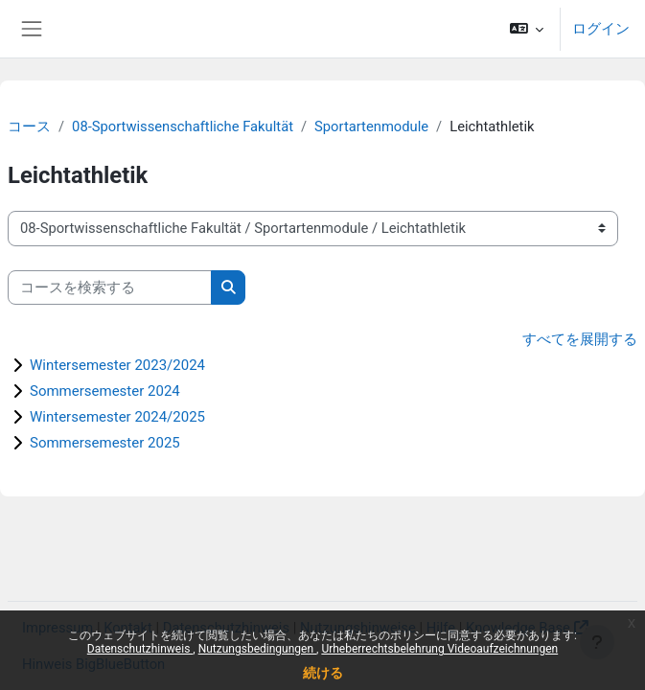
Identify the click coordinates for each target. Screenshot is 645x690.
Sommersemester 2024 (105, 391)
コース (29, 126)
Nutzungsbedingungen (257, 649)
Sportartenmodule (371, 126)
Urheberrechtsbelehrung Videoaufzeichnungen (439, 649)
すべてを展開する (579, 339)
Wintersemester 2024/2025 (117, 417)
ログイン (601, 28)
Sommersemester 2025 (105, 442)
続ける (323, 672)
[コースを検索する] (110, 287)
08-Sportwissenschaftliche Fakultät (182, 126)
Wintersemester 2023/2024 (117, 365)
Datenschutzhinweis (140, 649)
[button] (526, 29)
